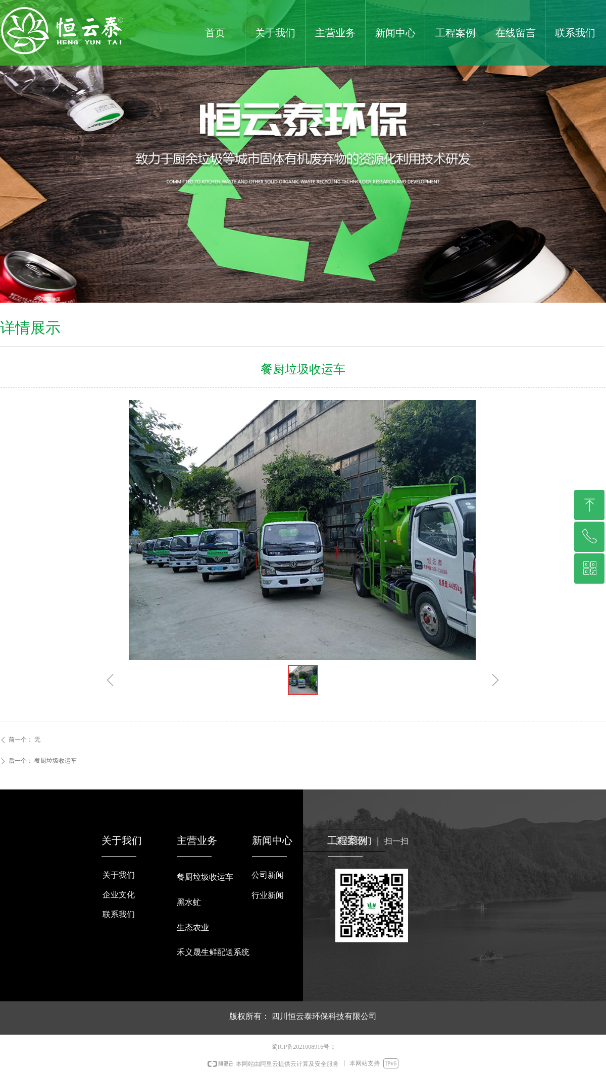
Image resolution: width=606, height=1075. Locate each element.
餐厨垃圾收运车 (205, 877)
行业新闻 (267, 895)
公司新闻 (267, 875)
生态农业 (193, 927)
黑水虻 (189, 902)
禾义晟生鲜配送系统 (213, 952)
